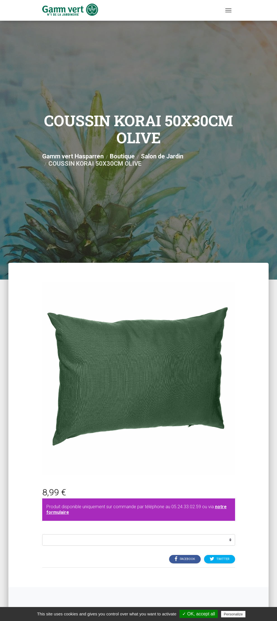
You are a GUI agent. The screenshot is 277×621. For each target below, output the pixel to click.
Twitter (219, 558)
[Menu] (228, 10)
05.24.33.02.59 (186, 506)
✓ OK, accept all (198, 613)
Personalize (233, 614)
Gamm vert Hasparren (73, 156)
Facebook (185, 558)
